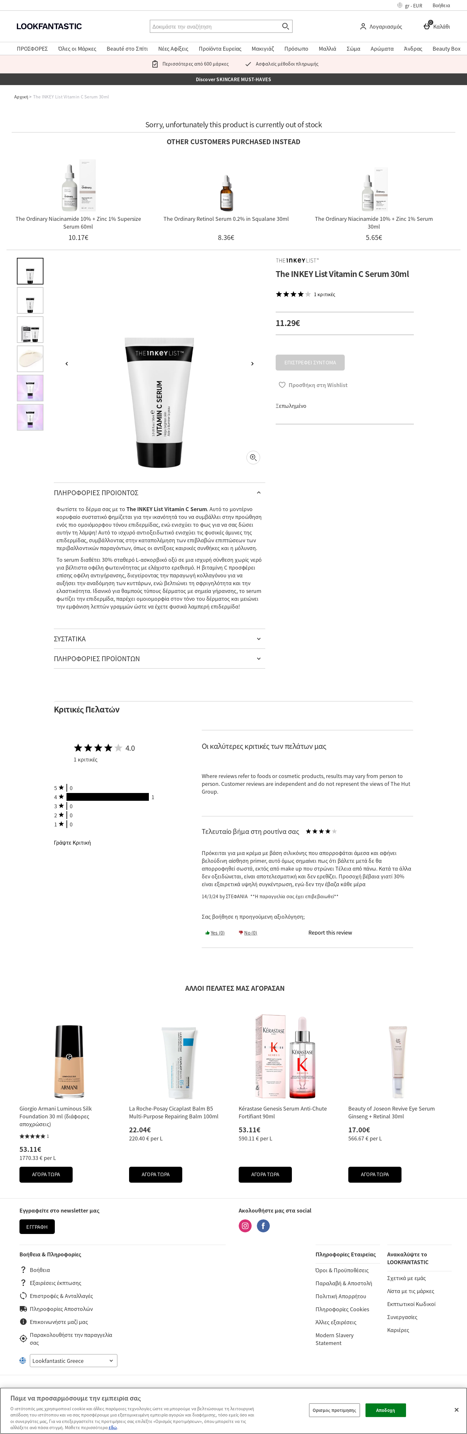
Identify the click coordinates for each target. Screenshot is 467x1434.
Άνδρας (413, 48)
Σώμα (354, 48)
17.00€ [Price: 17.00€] (359, 1129)
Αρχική (21, 97)
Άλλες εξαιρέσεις (336, 1322)
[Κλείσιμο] (456, 1410)
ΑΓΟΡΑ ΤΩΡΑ (52, 1176)
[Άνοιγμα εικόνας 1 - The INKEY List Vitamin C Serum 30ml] (30, 271)
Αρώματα (382, 48)
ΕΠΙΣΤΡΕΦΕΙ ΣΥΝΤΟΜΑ (310, 362)
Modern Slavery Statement (334, 1339)
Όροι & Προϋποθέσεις (342, 1270)
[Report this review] (330, 932)
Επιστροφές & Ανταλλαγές (56, 1296)
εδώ (113, 1427)
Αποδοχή (385, 1410)
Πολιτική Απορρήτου (341, 1296)
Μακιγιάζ (263, 48)
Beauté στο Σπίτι (127, 48)
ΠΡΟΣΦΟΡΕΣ (32, 48)
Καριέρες (398, 1330)
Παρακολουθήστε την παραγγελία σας (65, 1338)
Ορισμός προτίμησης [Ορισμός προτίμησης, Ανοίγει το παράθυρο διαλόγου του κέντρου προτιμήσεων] (334, 1410)
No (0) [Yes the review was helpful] (248, 932)
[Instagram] (245, 1230)
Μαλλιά (327, 48)
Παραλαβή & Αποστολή (344, 1283)
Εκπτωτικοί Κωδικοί (411, 1304)
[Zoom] (253, 457)
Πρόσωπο (296, 48)
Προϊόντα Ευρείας (220, 48)
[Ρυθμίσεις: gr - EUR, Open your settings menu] (409, 5)
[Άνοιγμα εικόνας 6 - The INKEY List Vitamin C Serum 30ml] (30, 417)
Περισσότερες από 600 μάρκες (189, 63)
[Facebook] (263, 1230)
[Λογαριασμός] (382, 26)
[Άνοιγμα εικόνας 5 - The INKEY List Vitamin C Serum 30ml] (30, 388)
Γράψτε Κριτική (72, 842)
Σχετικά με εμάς (406, 1278)
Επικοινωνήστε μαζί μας (53, 1322)
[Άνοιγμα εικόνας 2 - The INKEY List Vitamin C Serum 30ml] (30, 300)
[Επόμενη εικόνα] (252, 363)
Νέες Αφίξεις (173, 48)
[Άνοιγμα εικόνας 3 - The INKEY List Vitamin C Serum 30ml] (30, 329)
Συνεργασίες (402, 1317)
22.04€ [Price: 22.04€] (140, 1129)
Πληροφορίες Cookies (342, 1309)
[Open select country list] (73, 1360)
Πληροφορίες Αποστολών (56, 1309)
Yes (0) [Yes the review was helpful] (215, 932)
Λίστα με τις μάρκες (410, 1291)
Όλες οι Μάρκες (77, 48)
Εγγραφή (37, 1226)
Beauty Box (447, 48)
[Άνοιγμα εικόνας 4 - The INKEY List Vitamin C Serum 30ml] (30, 359)
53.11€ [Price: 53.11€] (30, 1149)
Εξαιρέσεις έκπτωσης (50, 1283)
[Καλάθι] (437, 26)
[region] (233, 1411)
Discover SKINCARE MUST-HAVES (233, 79)
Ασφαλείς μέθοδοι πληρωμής (280, 63)
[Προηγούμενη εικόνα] (67, 363)
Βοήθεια (441, 5)
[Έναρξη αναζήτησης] (286, 26)
